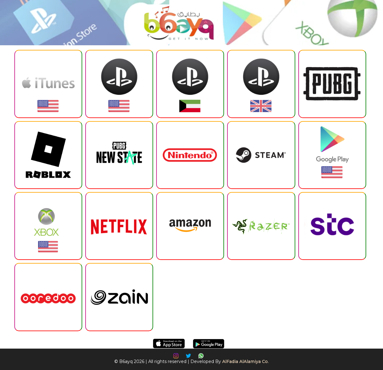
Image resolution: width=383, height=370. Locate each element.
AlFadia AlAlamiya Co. (245, 361)
